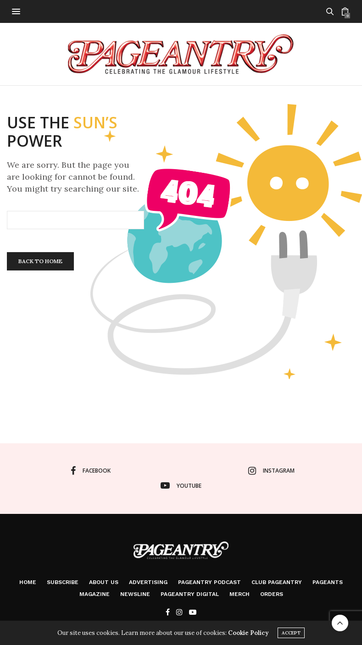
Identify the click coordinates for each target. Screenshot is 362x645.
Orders (271, 594)
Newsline (135, 594)
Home (27, 582)
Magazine (94, 594)
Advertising (148, 582)
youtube (181, 485)
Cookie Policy (248, 633)
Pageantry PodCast (209, 582)
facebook (91, 470)
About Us (103, 582)
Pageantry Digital (190, 594)
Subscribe (62, 582)
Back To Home (40, 261)
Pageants (327, 582)
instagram (271, 470)
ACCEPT (291, 633)
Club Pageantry (276, 582)
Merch (239, 594)
